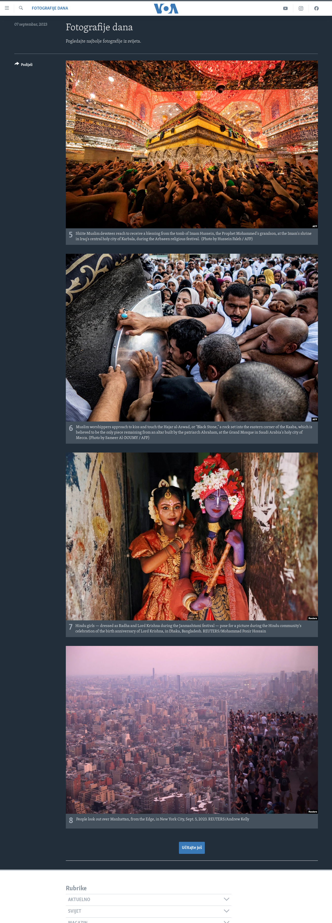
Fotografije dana (50, 8)
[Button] (24, 66)
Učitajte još (192, 847)
